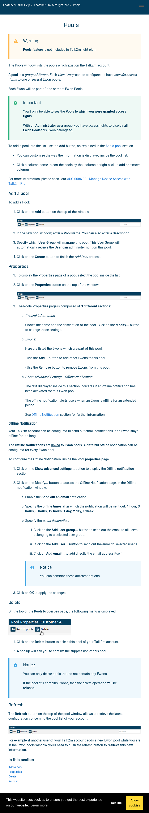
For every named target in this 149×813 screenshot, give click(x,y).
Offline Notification (45, 415)
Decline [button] (116, 803)
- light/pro (51, 5)
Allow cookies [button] (134, 803)
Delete (12, 776)
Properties (15, 772)
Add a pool (114, 146)
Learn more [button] (39, 805)
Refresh (13, 781)
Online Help (16, 5)
